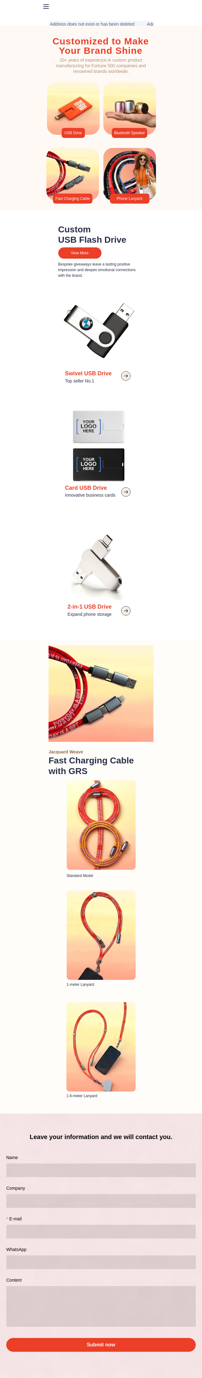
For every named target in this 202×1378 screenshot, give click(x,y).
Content (14, 1280)
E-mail (15, 1218)
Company (15, 1188)
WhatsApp (16, 1249)
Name (12, 1157)
